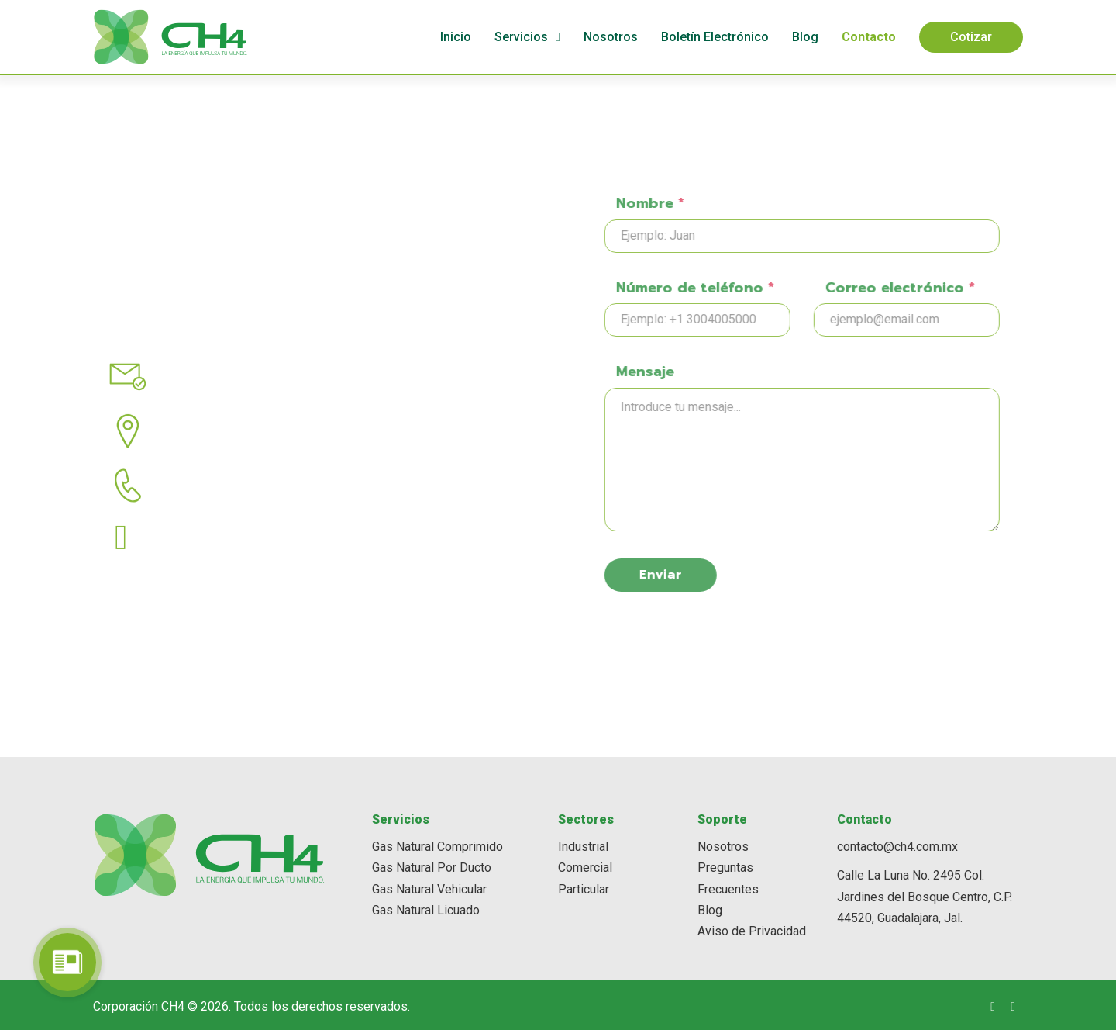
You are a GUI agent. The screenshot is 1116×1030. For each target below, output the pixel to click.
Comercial (585, 866)
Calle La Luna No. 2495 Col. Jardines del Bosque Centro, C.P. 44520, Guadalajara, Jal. (924, 894)
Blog (805, 36)
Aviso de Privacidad (752, 928)
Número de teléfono (749, 288)
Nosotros (611, 36)
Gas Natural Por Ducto (431, 866)
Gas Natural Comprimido (437, 844)
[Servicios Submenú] (558, 37)
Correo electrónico (953, 288)
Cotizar (971, 36)
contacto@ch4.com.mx (234, 406)
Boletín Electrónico (715, 36)
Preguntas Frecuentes (728, 876)
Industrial (583, 844)
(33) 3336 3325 (218, 515)
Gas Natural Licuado (426, 907)
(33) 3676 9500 (197, 568)
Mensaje (699, 371)
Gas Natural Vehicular (429, 887)
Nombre (704, 203)
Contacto (869, 36)
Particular (583, 887)
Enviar (714, 574)
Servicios (521, 36)
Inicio (455, 36)
